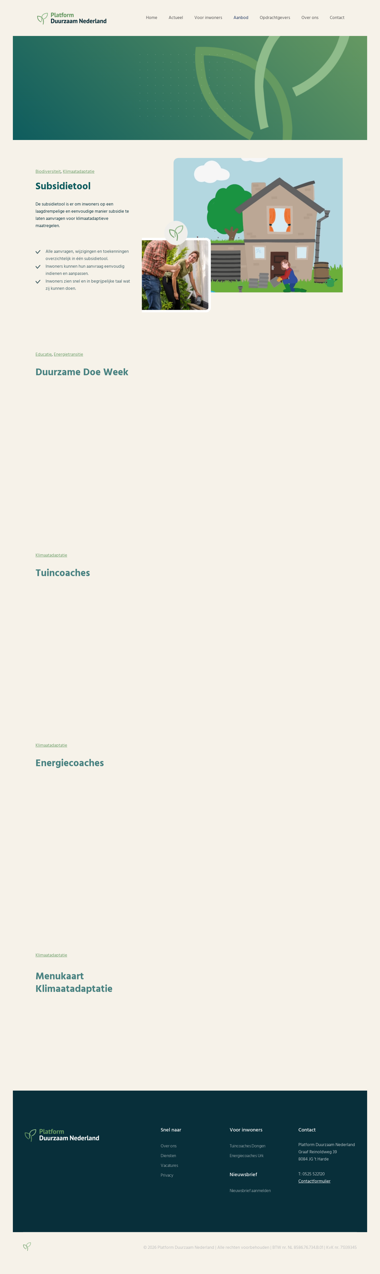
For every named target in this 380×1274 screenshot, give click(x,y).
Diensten (168, 1156)
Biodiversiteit (48, 171)
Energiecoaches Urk (247, 1156)
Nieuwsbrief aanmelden (250, 1191)
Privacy (167, 1175)
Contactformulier (314, 1181)
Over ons (309, 18)
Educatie (44, 359)
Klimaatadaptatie (78, 171)
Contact (337, 18)
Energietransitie (68, 359)
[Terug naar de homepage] (72, 18)
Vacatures (169, 1166)
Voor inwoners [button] (208, 18)
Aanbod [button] (241, 18)
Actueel (176, 18)
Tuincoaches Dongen (247, 1146)
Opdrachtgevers (275, 18)
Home (151, 18)
